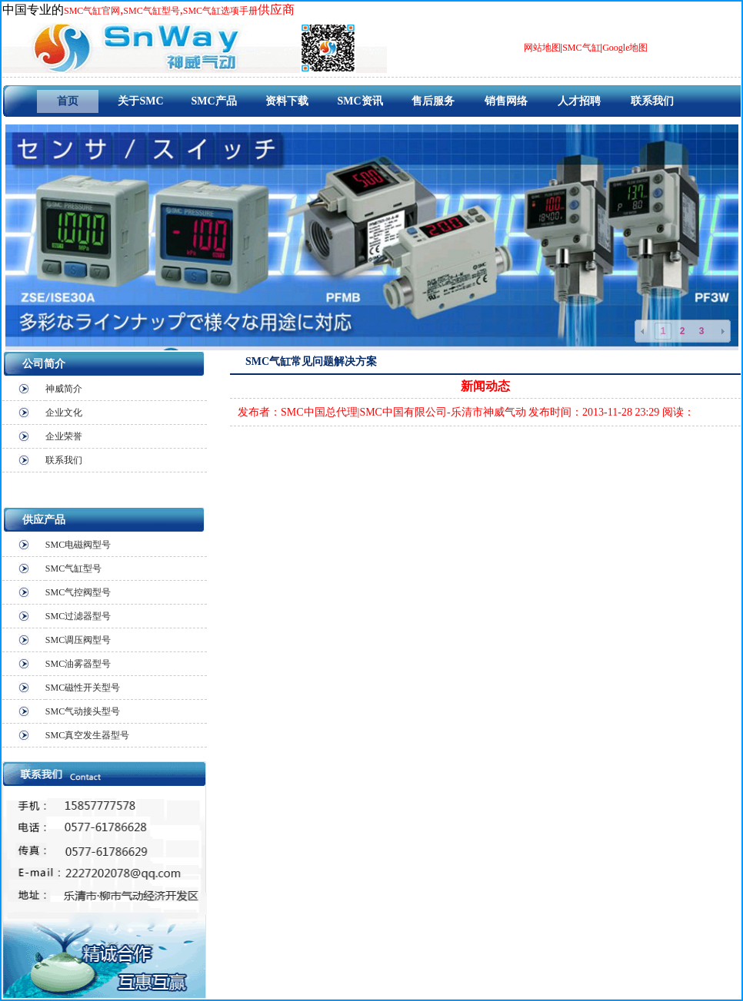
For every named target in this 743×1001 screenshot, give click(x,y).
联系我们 (652, 101)
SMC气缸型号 (73, 568)
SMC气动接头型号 (82, 711)
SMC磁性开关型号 (82, 687)
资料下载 (286, 101)
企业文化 (63, 412)
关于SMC (140, 101)
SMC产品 (213, 101)
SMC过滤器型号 (78, 616)
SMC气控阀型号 (78, 592)
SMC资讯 (359, 101)
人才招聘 (579, 101)
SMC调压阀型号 (78, 640)
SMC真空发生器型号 (87, 735)
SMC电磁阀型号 (78, 544)
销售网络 (506, 101)
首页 (67, 101)
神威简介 (63, 388)
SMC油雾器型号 (78, 663)
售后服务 (433, 101)
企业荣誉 (63, 436)
